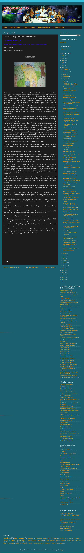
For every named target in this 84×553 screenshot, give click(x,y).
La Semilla (62, 451)
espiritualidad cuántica (38, 543)
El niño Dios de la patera (66, 440)
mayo (64, 255)
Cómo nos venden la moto (67, 526)
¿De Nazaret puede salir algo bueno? (70, 464)
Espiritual (6, 540)
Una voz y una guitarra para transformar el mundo (70, 241)
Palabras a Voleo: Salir (69, 118)
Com (57, 540)
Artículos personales (29, 27)
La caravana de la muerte (66, 489)
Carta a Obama (64, 422)
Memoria (78, 540)
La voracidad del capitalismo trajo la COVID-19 (70, 214)
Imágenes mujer (70, 540)
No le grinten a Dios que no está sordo (70, 497)
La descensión (64, 481)
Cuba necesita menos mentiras (71, 106)
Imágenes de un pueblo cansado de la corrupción (71, 103)
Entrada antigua (50, 267)
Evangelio (13, 540)
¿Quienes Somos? (15, 27)
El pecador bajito (64, 479)
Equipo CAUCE (64, 49)
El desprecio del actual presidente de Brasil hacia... (71, 204)
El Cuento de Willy (58, 27)
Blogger (62, 550)
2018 (63, 272)
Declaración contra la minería (67, 418)
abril (64, 258)
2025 (63, 58)
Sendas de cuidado (65, 429)
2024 (63, 60)
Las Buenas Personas (66, 309)
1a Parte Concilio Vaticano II (67, 362)
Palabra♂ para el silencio (9, 543)
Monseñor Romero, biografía (67, 345)
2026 (63, 55)
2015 (63, 279)
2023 (63, 62)
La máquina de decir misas (67, 458)
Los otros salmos (66, 541)
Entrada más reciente (11, 267)
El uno (61, 460)
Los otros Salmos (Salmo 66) (70, 130)
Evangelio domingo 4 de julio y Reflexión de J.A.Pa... (71, 227)
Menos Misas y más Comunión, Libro (69, 377)
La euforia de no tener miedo (70, 220)
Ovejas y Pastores (65, 472)
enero (64, 265)
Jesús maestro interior (69, 95)
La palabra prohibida (68, 143)
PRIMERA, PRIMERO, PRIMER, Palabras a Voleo (71, 223)
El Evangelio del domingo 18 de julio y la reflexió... (71, 162)
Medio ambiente (32, 540)
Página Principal (32, 267)
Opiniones (41, 540)
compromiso (63, 538)
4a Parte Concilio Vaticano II (67, 356)
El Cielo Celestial (64, 470)
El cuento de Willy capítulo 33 (70, 248)
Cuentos (76, 538)
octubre (65, 74)
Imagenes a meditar (40, 538)
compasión (24, 543)
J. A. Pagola (51, 541)
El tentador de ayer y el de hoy (68, 453)
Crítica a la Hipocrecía (66, 530)
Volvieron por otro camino (66, 502)
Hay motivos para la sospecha (68, 431)
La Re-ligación (66, 230)
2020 (63, 268)
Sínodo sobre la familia (66, 290)
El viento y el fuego (65, 466)
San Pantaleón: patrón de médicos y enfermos (69, 109)
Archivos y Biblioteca (44, 27)
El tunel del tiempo (65, 483)
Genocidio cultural (64, 386)
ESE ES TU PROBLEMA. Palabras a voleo (69, 158)
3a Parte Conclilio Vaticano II (67, 358)
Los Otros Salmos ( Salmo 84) (71, 197)
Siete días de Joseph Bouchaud (68, 364)
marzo (65, 260)
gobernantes (47, 543)
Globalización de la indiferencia (68, 318)
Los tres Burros (64, 485)
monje (53, 543)
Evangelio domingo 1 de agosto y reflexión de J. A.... (71, 87)
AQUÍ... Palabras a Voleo (69, 191)
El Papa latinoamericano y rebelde (69, 302)
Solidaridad (18, 543)
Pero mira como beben (66, 388)
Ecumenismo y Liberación (67, 366)
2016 (63, 277)
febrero (65, 262)
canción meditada (53, 538)
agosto (65, 78)
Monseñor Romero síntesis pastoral (69, 337)
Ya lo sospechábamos (65, 426)
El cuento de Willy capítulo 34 (70, 209)
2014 (63, 282)
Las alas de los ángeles (66, 477)
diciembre (66, 69)
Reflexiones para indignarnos (67, 391)
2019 (63, 270)
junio (64, 253)
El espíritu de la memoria (66, 384)
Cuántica (63, 540)
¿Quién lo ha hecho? (65, 395)
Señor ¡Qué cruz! (64, 474)
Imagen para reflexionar (69, 151)
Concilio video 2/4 (64, 351)
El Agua (62, 495)
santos (20, 541)
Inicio (5, 27)
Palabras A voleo (75, 541)
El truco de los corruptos (66, 397)
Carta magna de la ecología (67, 300)
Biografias (30, 538)
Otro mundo (19, 538)
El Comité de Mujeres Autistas (71, 112)
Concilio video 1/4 (64, 353)
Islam (45, 541)
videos (70, 538)
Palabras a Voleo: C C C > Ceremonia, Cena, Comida (70, 83)
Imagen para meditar (68, 93)
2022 (63, 65)
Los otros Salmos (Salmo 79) (70, 90)
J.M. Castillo (58, 541)
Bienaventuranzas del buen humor (69, 306)
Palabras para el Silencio (69, 97)
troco (57, 543)
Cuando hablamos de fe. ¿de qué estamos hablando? (69, 372)
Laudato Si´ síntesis (65, 298)
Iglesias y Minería (64, 304)
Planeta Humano (67, 211)
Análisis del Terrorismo (66, 436)
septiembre (66, 76)
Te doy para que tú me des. (70, 171)
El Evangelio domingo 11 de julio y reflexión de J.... (71, 194)
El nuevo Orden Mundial (66, 406)
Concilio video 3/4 (64, 349)
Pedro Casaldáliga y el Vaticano (71, 100)
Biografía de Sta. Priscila (69, 178)
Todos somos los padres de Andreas (69, 410)
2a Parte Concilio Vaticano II (67, 360)
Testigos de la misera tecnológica (68, 393)
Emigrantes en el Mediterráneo (68, 408)
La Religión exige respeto (66, 438)
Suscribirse (63, 42)
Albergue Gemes (27, 541)
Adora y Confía (67, 138)
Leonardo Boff (21, 540)
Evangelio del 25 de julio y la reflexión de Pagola (70, 121)
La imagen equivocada (66, 324)
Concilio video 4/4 (64, 347)
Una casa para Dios (65, 462)
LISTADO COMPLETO (66, 449)
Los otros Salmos (67, 165)
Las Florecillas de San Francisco (71, 180)
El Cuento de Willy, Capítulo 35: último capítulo (71, 115)
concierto (30, 543)
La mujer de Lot (64, 504)
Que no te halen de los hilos (70, 207)
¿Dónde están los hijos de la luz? (68, 468)
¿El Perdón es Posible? (66, 311)
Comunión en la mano (66, 326)
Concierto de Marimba (69, 189)
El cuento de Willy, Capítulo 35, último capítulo (71, 154)
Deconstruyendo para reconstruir (68, 375)
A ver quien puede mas (66, 493)
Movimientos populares (66, 420)
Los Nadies (66, 234)
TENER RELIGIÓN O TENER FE (68, 292)
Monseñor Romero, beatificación (68, 343)
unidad (61, 543)
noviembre (66, 71)
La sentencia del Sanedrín (67, 328)
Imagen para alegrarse (69, 186)
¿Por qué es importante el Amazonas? (70, 183)
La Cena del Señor (65, 313)
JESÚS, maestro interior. (69, 136)
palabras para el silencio (11, 541)
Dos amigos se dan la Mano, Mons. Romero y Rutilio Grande (69, 331)
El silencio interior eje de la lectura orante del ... (70, 237)
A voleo (7, 538)
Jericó (61, 487)
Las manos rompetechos (66, 500)
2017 (63, 275)
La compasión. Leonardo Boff (70, 176)
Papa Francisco (50, 540)
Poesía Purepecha (68, 145)
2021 (63, 67)
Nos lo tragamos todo (65, 528)
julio (64, 81)
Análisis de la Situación (66, 424)
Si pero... (62, 491)
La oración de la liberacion (70, 232)
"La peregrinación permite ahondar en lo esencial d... (70, 133)
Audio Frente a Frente (38, 541)
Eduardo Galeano (64, 412)
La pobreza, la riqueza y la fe (70, 141)
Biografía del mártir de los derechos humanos (69, 245)
